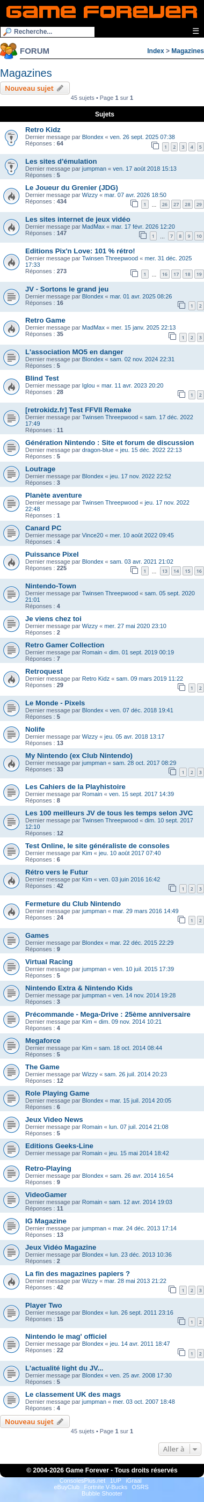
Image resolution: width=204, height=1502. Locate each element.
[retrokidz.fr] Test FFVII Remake (78, 410)
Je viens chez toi (53, 619)
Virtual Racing (48, 962)
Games (37, 935)
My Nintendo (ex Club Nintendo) (79, 756)
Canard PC (43, 528)
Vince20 (93, 535)
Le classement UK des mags (73, 1394)
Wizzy (90, 195)
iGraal (133, 1480)
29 (199, 204)
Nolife (35, 729)
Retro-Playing (48, 1168)
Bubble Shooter (102, 1493)
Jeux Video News (54, 1119)
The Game (42, 1067)
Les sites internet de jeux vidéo (77, 219)
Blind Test (42, 378)
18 (187, 274)
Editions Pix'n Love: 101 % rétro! (80, 251)
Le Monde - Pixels (55, 703)
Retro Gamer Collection (64, 645)
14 (176, 570)
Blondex (93, 137)
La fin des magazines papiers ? (77, 1274)
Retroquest (44, 671)
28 (187, 204)
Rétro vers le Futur (56, 872)
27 (176, 204)
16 (164, 274)
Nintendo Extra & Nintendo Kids (79, 988)
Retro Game (45, 320)
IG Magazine (46, 1221)
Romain (92, 652)
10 (199, 235)
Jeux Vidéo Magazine (60, 1247)
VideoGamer (46, 1195)
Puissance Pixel (52, 554)
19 (199, 274)
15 (187, 570)
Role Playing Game (57, 1093)
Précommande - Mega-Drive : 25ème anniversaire (108, 1014)
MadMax (93, 226)
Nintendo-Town (50, 586)
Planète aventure (53, 495)
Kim (87, 853)
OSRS (140, 1487)
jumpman (94, 168)
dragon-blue (98, 450)
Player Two (43, 1305)
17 (176, 274)
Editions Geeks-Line (59, 1146)
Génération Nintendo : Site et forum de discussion (109, 443)
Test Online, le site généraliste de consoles (97, 846)
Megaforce (43, 1041)
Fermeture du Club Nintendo (73, 904)
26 (164, 204)
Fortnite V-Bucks (106, 1487)
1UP (115, 1480)
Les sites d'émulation (61, 161)
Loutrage (40, 469)
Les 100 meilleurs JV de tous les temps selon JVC (109, 813)
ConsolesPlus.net (83, 1480)
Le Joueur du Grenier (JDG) (71, 188)
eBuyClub (66, 1487)
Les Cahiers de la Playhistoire (75, 787)
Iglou (88, 385)
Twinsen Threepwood (110, 258)
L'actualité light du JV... (64, 1368)
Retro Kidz (43, 130)
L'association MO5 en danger (74, 352)
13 (164, 570)
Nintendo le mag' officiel (66, 1336)
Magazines (187, 51)
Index (155, 51)
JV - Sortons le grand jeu (66, 289)
